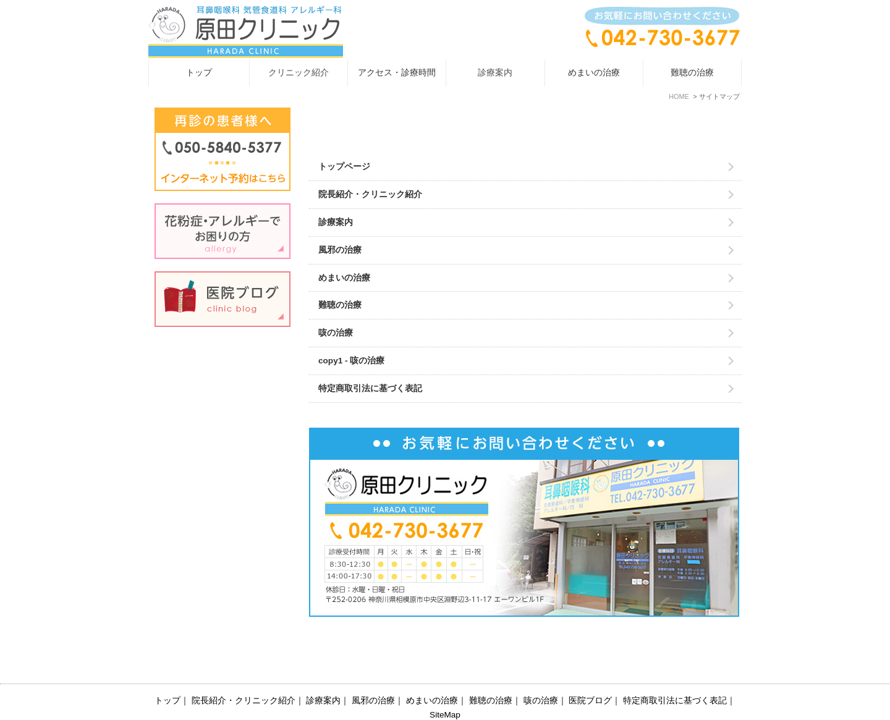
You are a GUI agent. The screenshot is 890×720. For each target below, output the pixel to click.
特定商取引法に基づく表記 (370, 388)
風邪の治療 (340, 250)
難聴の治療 (692, 72)
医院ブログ (590, 674)
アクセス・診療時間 (397, 72)
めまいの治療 (594, 72)
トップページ (344, 166)
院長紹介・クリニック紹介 (370, 194)
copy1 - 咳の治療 (351, 360)
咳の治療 (335, 332)
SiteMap (445, 688)
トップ (199, 72)
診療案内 (335, 222)
